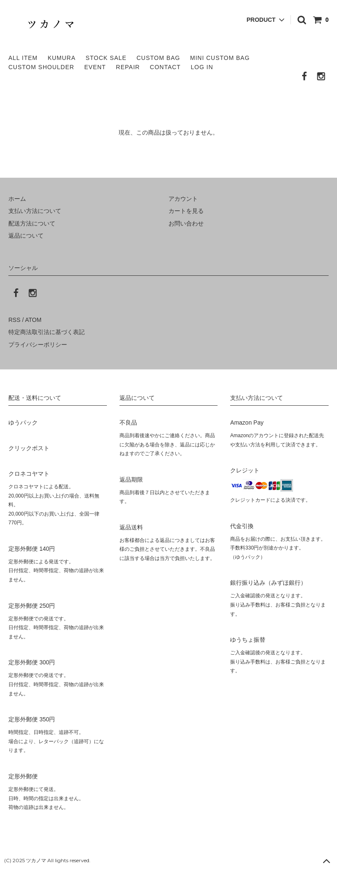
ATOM (33, 319)
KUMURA (62, 57)
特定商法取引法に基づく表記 (46, 332)
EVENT (95, 67)
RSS (14, 319)
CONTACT (165, 67)
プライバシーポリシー (37, 344)
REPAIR (128, 67)
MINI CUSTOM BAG (220, 57)
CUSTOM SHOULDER (41, 67)
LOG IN (202, 67)
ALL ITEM (23, 57)
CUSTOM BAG (158, 57)
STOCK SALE (106, 57)
